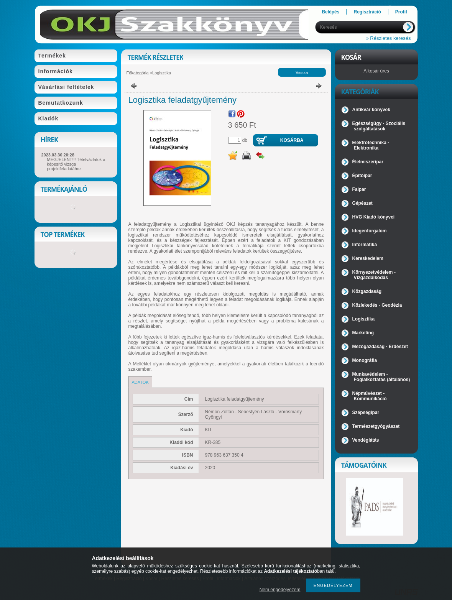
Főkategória (138, 73)
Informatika (364, 244)
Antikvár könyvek (371, 109)
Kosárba (292, 140)
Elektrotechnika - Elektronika (371, 145)
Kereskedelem (367, 258)
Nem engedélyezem (280, 589)
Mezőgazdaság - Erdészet (380, 346)
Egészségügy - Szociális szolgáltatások (379, 126)
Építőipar (362, 175)
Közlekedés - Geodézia (377, 305)
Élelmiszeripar (367, 161)
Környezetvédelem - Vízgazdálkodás (374, 275)
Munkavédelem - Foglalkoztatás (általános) (381, 377)
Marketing (363, 332)
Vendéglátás (365, 440)
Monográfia (364, 360)
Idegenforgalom (369, 230)
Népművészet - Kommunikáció (369, 396)
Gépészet (362, 203)
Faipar (359, 189)
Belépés (330, 12)
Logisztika (161, 73)
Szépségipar (366, 412)
